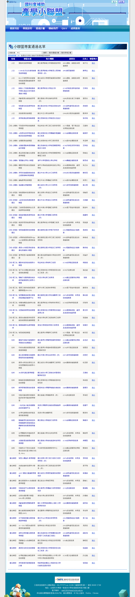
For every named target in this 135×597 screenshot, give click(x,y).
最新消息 (14, 28)
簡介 (93, 63)
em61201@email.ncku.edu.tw (72, 590)
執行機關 (50, 59)
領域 (13, 59)
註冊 (121, 2)
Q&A (64, 28)
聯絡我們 (53, 28)
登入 (114, 2)
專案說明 (27, 28)
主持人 (85, 59)
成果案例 (75, 28)
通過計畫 (40, 28)
